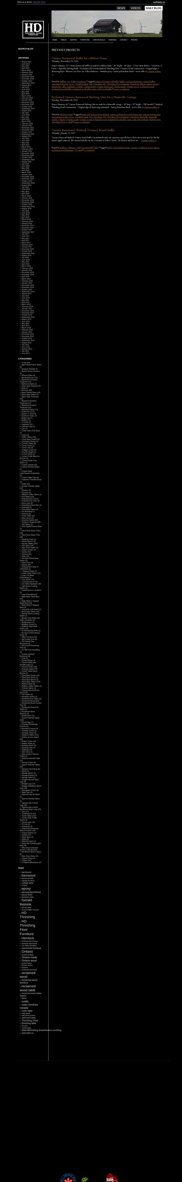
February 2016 (27, 268)
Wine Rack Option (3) (30, 856)
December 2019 (28, 177)
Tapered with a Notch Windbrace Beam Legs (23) (30, 808)
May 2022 (25, 117)
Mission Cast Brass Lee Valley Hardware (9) (30, 619)
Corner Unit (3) (27, 448)
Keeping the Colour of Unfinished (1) (29, 568)
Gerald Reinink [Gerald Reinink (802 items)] (26, 902)
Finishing (113, 40)
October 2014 (27, 289)
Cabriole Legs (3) (28, 426)
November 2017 (28, 228)
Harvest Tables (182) (30, 543)
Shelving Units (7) (28, 748)
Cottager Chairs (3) (29, 450)
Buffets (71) (26, 420)
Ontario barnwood (105, 86)
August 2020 (26, 162)
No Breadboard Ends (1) (31, 631)
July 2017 (25, 234)
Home (54, 40)
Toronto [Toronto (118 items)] (25, 1026)
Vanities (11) (26, 835)
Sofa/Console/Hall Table (87, 147)
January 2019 (27, 198)
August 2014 (26, 294)
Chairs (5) (25, 435)
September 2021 (28, 134)
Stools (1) (25, 771)
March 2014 (26, 304)
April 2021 (25, 145)
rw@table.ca (159, 2)
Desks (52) (26, 484)
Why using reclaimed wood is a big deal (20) (29, 849)
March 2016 (26, 266)
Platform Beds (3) (28, 684)
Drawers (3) (26, 490)
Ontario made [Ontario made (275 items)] (29, 957)
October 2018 (27, 204)
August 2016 (26, 255)
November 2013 (28, 313)
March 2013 (26, 328)
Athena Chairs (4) (28, 375)
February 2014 (27, 306)
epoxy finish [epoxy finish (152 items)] (27, 895)
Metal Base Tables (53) (30, 612)
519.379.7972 (39, 2)
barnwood (99, 81)
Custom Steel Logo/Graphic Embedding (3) (30, 473)
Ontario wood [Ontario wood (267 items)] (29, 960)
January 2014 (27, 308)
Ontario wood (133, 86)
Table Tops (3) (27, 792)
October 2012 (27, 338)
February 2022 (27, 123)
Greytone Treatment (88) (31, 522)
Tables (64, 40)
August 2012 (26, 343)
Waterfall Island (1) (29, 841)
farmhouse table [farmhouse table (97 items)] (28, 897)
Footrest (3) (26, 514)
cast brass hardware (134, 81)
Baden (110, 147)
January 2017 (27, 247)
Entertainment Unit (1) (30, 499)
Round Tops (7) (27, 722)
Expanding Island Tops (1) (32, 505)
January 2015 (27, 283)
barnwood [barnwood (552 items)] (28, 875)
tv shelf (69, 122)
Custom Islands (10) (29, 465)
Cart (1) (24, 429)
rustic (94, 89)
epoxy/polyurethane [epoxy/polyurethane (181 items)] (31, 892)
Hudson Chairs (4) (29, 550)
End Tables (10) (28, 497)
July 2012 (25, 345)
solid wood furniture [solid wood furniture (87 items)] (28, 1015)
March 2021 (26, 147)
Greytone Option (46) (30, 520)
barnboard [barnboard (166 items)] (26, 872)
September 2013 (28, 317)
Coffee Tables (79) (29, 437)
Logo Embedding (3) (29, 594)
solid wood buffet (104, 89)
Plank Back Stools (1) (30, 677)
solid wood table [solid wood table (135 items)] (29, 1018)
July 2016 (25, 257)
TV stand (78, 150)
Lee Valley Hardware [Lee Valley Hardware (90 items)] (29, 946)
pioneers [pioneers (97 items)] (25, 967)
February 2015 (27, 281)
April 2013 (25, 325)
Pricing (134, 40)
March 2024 (26, 70)
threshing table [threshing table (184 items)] (29, 1023)
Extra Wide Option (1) (30, 509)
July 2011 (25, 351)
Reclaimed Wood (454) (30, 701)
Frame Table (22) (28, 516)
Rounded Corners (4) (30, 728)
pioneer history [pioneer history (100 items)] (27, 965)
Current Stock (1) (28, 454)
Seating (73, 40)
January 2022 (27, 125)
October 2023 (27, 81)
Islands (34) (26, 565)
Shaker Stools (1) (28, 743)
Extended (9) (27, 507)
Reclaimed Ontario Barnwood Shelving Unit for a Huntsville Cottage (94, 97)
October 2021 (27, 132)
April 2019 (25, 194)
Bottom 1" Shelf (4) (29, 414)
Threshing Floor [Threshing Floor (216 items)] (30, 1020)
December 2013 (28, 311)
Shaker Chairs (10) (29, 741)
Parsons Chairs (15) (29, 667)
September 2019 (28, 183)
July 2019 (25, 187)
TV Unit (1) (26, 824)
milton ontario (153, 84)
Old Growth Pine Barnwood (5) (27, 642)
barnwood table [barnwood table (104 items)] (27, 878)
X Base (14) (26, 860)
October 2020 (27, 157)
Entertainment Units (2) (30, 501)
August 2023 (26, 85)
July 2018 (25, 211)
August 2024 (26, 62)
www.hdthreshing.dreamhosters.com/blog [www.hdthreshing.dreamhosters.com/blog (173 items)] (41, 1030)
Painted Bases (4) (28, 660)
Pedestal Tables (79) (29, 669)
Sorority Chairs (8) (29, 762)
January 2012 (27, 349)
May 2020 (25, 168)
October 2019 (27, 181)
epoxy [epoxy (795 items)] (26, 889)
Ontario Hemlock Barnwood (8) (27, 655)
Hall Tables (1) (27, 524)
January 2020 (27, 174)
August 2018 (26, 208)
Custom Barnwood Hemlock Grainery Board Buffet (83, 130)
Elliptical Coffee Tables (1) (32, 494)
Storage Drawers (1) (29, 775)
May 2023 (25, 92)
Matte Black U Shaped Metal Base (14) (29, 602)
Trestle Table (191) (29, 816)
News (121, 8)
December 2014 (28, 285)
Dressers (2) (26, 492)
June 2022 (26, 115)
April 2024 (25, 68)
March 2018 (26, 219)
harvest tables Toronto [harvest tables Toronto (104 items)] (30, 910)
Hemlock (134, 84)
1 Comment (89, 150)
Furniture (84, 40)
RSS (29, 1053)
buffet (122, 81)
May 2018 (25, 215)
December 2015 (28, 272)
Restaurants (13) (28, 716)
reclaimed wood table (81, 89)
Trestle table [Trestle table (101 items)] (26, 1028)
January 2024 (27, 75)
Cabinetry (71, 147)
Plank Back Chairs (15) (30, 675)
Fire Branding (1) (28, 511)
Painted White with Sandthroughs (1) (28, 663)
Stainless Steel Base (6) (31, 769)
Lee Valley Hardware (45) (31, 584)
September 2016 (28, 253)
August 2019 (26, 185)
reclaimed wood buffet (61, 89)
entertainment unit (60, 84)
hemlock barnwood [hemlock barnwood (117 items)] (29, 943)
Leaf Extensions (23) (30, 582)
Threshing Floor (58, 122)
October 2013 (27, 315)
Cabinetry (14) (27, 424)
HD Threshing (31, 29)
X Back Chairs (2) (28, 858)
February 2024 (27, 72)
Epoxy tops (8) (27, 503)
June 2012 (26, 347)
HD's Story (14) (27, 545)
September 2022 (28, 108)
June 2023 (26, 89)
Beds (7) (25, 388)
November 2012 (28, 336)
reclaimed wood (147, 86)
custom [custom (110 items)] (24, 885)
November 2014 (28, 287)
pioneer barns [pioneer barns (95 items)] (27, 963)
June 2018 (26, 213)
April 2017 (25, 240)
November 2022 (28, 104)
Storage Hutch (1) (28, 777)
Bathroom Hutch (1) (29, 384)
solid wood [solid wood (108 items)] (26, 1013)
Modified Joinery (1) (29, 624)
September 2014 (28, 291)
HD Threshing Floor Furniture (116, 84)
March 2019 (26, 196)
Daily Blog (153, 8)
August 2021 (26, 136)
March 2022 (26, 121)
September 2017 (28, 232)
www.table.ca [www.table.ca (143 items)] (27, 1033)
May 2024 (25, 66)
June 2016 (26, 260)
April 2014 (25, 302)
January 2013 (27, 332)
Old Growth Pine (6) (29, 639)
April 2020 (25, 170)
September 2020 (28, 160)
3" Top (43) (26, 363)
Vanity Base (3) (27, 837)
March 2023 (26, 96)
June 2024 (26, 64)
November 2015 (28, 274)
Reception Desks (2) (29, 697)
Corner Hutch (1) (28, 446)
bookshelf (104, 114)
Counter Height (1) (29, 452)
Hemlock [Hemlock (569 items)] (28, 938)
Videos (135, 8)
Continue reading (152, 107)
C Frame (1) (26, 422)
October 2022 (27, 106)
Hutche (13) (26, 552)
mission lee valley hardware (63, 86)
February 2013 (27, 330)
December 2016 (28, 249)
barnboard (85, 114)
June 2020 (26, 166)
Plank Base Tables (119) (31, 682)
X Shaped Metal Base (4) (31, 862)
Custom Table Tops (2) (30, 477)
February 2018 (27, 221)
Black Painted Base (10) (31, 392)
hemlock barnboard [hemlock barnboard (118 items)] (29, 941)
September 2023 (28, 83)
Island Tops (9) (27, 562)
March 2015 (26, 279)
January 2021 (27, 151)
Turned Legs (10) (28, 822)
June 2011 (26, 353)
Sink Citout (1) (27, 752)
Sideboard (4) (27, 750)
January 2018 (27, 223)
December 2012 (28, 334)
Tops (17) (25, 811)
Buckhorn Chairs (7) (29, 416)
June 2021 (26, 140)
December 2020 (28, 153)
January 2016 (27, 270)
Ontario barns (90, 86)
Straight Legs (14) (28, 784)
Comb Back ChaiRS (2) (31, 439)
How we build (99, 40)
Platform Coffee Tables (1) (32, 686)
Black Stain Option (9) (30, 394)
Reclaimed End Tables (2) (32, 699)
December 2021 (28, 128)
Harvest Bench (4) (29, 541)
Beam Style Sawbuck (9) (31, 386)
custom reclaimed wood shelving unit (126, 114)
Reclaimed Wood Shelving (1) (27, 713)
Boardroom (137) (28, 411)
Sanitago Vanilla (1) (29, 731)
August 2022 (26, 111)
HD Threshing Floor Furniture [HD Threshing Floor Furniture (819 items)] (27, 927)
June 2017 (26, 236)
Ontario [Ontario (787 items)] (27, 952)
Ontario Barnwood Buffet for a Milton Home (79, 58)
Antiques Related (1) (29, 369)
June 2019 (26, 189)
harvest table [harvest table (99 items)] (26, 907)
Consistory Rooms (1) (30, 441)
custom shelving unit (151, 114)
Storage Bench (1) (29, 773)
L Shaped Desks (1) (29, 571)
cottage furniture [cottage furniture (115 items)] (28, 881)
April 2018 (25, 217)
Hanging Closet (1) (29, 539)
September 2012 (28, 340)
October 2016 (27, 251)
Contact (124, 40)
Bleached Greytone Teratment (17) (28, 402)
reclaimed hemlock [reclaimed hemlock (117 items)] (29, 970)
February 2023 (27, 98)
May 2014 (25, 300)
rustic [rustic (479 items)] (25, 1001)
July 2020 (25, 164)
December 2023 (28, 77)
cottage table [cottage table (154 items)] (27, 883)
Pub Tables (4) (27, 694)
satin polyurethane (140, 119)
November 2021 (28, 130)
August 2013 (26, 319)
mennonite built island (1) (31, 609)
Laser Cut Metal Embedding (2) (27, 576)
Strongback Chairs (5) (30, 790)
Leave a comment (121, 89)
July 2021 (25, 138)
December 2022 (28, 102)
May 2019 (25, 191)
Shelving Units (66, 114)
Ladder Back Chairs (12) (31, 573)
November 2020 (28, 155)
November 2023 (28, 79)
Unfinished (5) (27, 826)
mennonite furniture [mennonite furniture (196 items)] (31, 948)
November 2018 (28, 202)
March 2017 (26, 243)
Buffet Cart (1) (27, 418)
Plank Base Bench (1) (30, 680)
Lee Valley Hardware (76, 81)
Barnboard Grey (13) (30, 377)
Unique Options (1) (29, 833)
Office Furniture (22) (29, 637)
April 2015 (25, 277)
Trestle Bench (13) (29, 813)
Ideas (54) (25, 556)
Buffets (63, 81)
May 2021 (25, 143)
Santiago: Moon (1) (29, 733)
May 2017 (25, 238)
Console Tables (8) (29, 443)
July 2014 (25, 296)
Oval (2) (25, 658)
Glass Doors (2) (28, 518)
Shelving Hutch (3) (29, 745)
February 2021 (27, 149)
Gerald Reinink (81, 84)
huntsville (144, 117)
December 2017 (28, 225)
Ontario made (120, 86)
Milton (143, 84)
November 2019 (28, 179)
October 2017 (27, 230)
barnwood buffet (111, 81)
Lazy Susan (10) (28, 579)
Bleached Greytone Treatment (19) (28, 406)
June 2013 (26, 321)
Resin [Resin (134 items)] (24, 998)
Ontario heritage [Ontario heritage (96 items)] (28, 955)
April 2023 (25, 94)
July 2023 (25, 87)
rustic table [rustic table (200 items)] (27, 1011)
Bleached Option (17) (30, 409)
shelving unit (154, 119)
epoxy (71, 84)
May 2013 (25, 323)
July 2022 (25, 113)
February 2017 (27, 245)
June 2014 (26, 298)
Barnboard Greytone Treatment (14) (28, 381)
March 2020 (26, 172)
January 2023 (27, 100)
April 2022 (25, 119)
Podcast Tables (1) (29, 688)
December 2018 (28, 200)
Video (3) (25, 839)
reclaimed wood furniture (62, 150)
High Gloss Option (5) (30, 548)
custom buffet (149, 81)
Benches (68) (27, 390)
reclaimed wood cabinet (148, 147)
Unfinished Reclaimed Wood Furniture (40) (29, 829)
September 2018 (28, 206)
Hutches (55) (27, 554)
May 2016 (25, 262)
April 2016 (25, 264)
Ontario (79, 86)
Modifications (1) (28, 622)
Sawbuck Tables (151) (30, 735)
